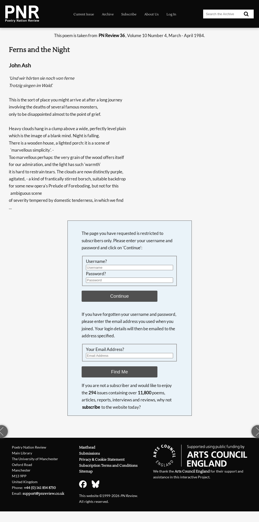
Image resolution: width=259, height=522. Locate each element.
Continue (119, 296)
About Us (151, 14)
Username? (96, 261)
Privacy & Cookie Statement (102, 459)
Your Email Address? (105, 349)
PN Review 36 (112, 35)
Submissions (89, 453)
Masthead (87, 447)
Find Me (119, 371)
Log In (171, 14)
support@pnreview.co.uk (43, 493)
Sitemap (86, 471)
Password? (96, 273)
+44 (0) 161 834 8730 (40, 488)
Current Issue (84, 14)
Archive (108, 14)
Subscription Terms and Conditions (108, 465)
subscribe (91, 407)
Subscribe (128, 14)
